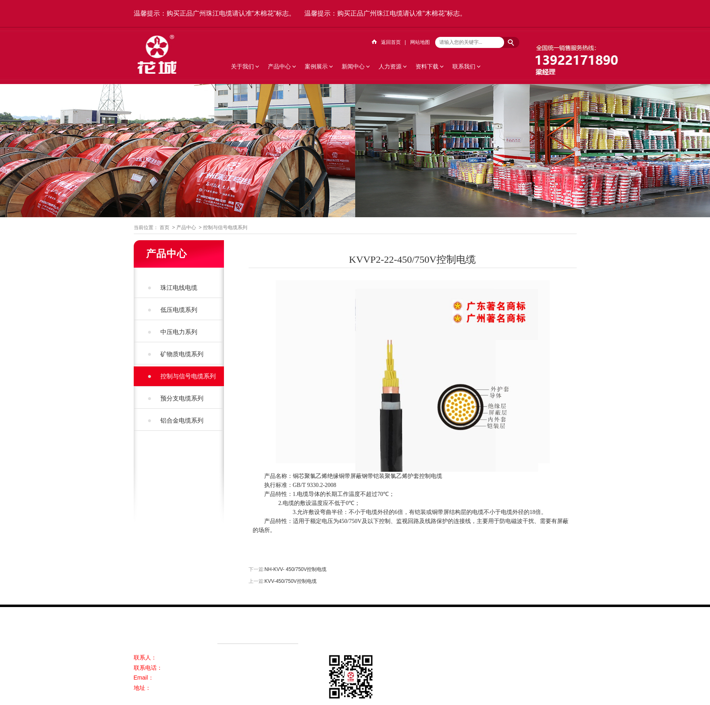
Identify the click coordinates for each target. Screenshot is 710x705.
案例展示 (316, 66)
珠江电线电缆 (178, 287)
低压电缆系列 (178, 309)
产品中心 (279, 66)
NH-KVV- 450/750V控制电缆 (295, 569)
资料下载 (426, 66)
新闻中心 (353, 66)
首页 (164, 227)
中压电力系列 (178, 331)
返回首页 (391, 42)
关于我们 (242, 66)
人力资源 (390, 66)
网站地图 (420, 42)
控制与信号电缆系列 (225, 227)
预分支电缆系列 (181, 398)
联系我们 (463, 66)
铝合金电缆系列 (181, 420)
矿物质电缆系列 (181, 353)
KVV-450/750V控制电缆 (291, 581)
